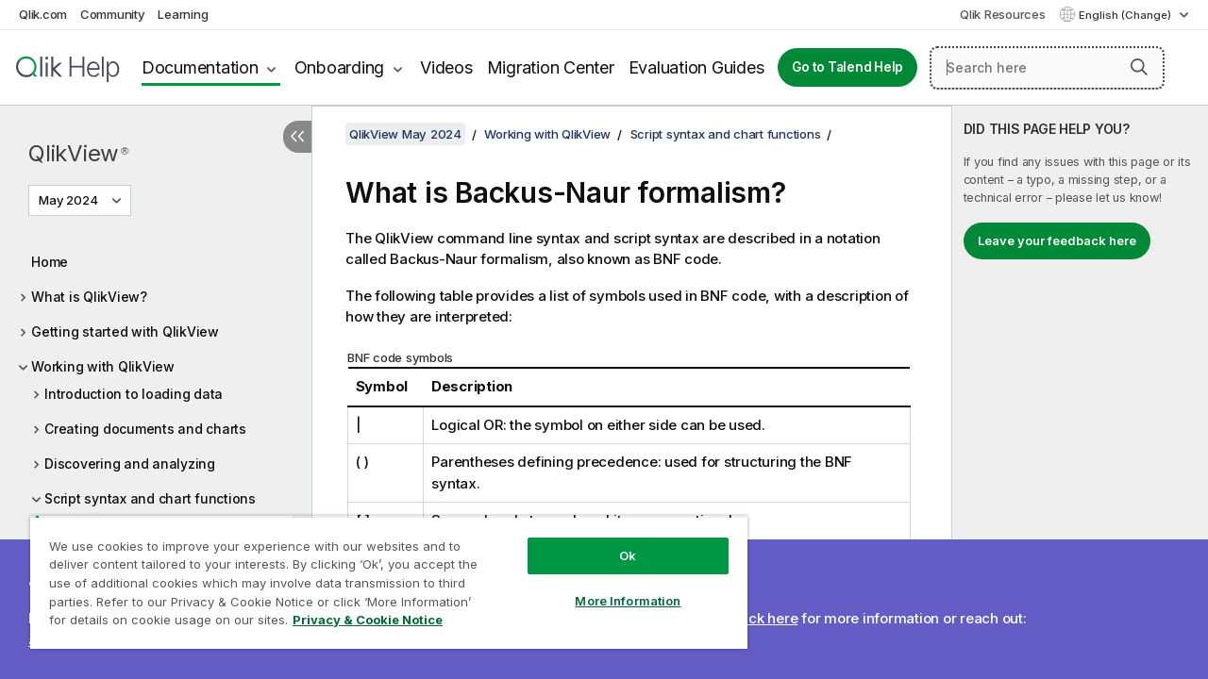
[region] (380, 575)
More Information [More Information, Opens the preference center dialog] (613, 586)
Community (112, 14)
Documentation (200, 67)
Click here (764, 618)
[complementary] (1080, 392)
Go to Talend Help (847, 67)
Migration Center (550, 67)
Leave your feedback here (1057, 240)
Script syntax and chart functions (150, 498)
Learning (183, 14)
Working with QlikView (103, 366)
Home (49, 262)
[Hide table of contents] (297, 137)
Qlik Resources (1003, 14)
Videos (446, 67)
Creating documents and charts (145, 429)
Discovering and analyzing (129, 463)
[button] (1139, 67)
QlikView (78, 153)
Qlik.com (43, 14)
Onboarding (339, 67)
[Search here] (1047, 68)
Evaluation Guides (696, 67)
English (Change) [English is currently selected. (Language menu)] (1126, 15)
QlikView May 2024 (405, 133)
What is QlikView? (89, 297)
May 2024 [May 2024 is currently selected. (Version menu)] (70, 199)
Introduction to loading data (133, 394)
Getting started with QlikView (125, 331)
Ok (613, 541)
